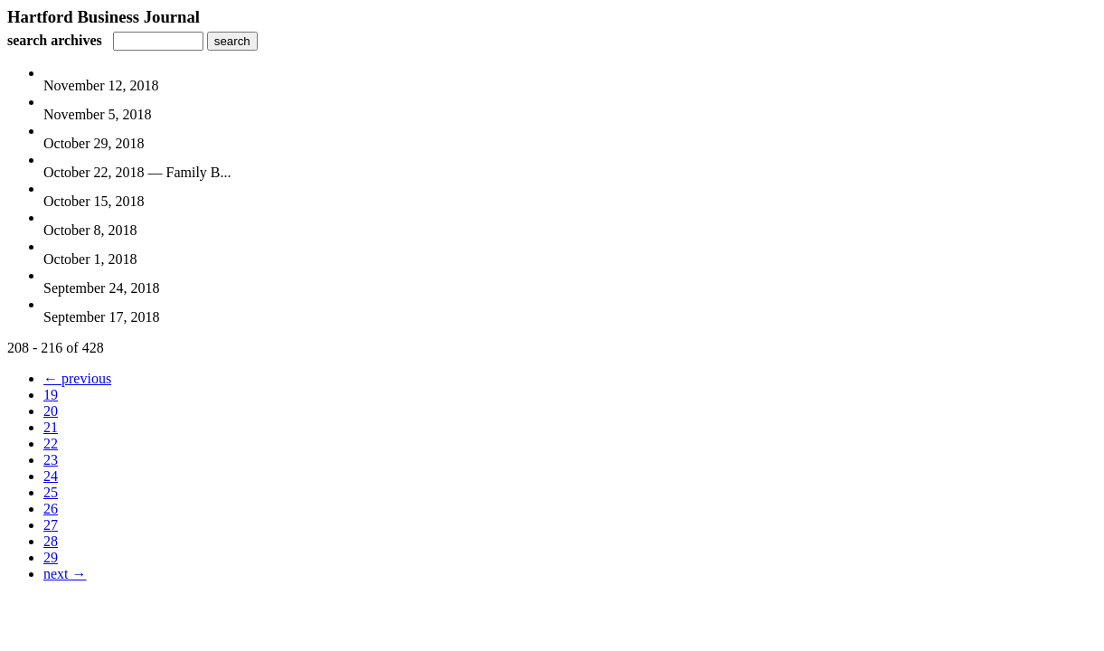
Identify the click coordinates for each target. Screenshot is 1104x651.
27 (50, 525)
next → (65, 573)
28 (50, 541)
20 (50, 411)
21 (50, 427)
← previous (77, 378)
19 (50, 394)
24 (50, 476)
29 (50, 557)
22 (50, 443)
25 (50, 492)
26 (50, 508)
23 (50, 459)
